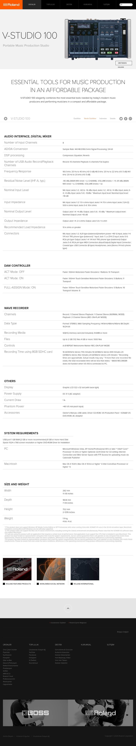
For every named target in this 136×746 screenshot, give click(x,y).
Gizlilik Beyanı (8, 736)
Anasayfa (5, 118)
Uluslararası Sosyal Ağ (37, 650)
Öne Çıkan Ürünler (10, 650)
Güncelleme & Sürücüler (64, 650)
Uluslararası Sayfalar (58, 623)
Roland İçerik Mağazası (78, 623)
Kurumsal (88, 5)
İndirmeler (103, 119)
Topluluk (50, 5)
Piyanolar (6, 652)
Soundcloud (33, 663)
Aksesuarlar (7, 682)
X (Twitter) (32, 660)
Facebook (126, 118)
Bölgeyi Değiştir (125, 632)
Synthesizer (7, 655)
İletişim (107, 5)
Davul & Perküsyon (10, 663)
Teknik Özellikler (90, 119)
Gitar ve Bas (7, 660)
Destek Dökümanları (62, 655)
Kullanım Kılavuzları (62, 652)
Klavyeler (6, 658)
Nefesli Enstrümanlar (10, 666)
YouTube (32, 652)
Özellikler (77, 119)
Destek (69, 5)
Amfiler (5, 671)
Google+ (130, 118)
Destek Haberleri (61, 663)
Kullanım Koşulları (23, 736)
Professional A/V (9, 679)
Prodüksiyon (7, 668)
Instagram (32, 658)
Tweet (121, 118)
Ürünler (7, 644)
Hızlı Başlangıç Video (62, 658)
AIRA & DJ (6, 674)
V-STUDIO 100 (20, 118)
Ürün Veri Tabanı (61, 660)
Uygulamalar (7, 684)
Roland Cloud (8, 676)
